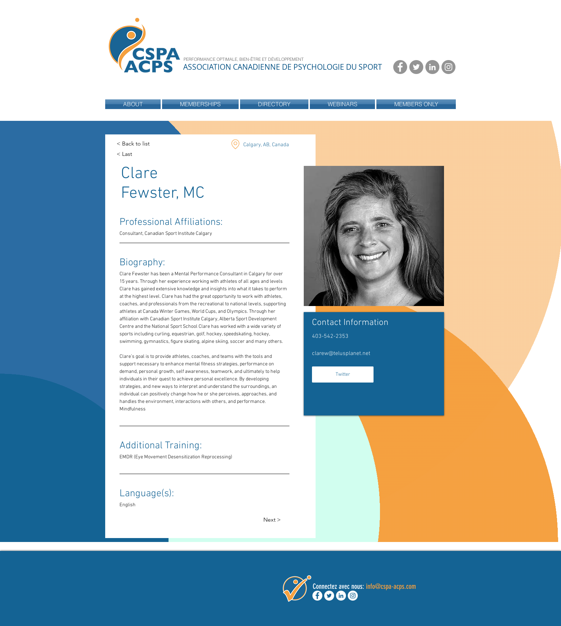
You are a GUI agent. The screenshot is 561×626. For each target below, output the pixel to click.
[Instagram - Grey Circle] (448, 67)
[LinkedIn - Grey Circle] (432, 67)
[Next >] (273, 520)
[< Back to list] (133, 144)
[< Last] (131, 154)
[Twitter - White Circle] (329, 596)
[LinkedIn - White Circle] (341, 596)
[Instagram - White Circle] (353, 596)
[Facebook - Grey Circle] (400, 67)
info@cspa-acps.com (391, 586)
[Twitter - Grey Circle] (416, 67)
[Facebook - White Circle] (317, 596)
